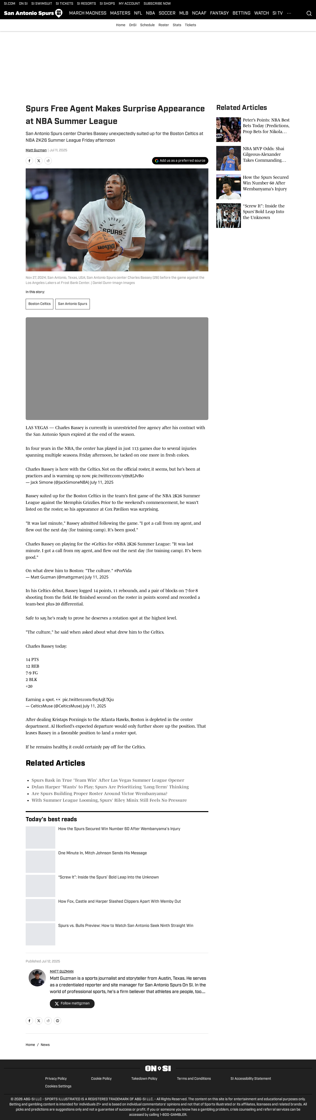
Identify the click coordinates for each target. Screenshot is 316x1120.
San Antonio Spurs (72, 304)
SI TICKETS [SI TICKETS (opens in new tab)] (64, 4)
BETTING (242, 13)
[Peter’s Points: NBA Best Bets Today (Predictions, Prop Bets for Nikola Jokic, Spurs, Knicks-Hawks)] (253, 129)
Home (120, 25)
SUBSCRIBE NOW (157, 4)
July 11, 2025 (101, 482)
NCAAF (199, 13)
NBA (150, 13)
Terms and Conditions (194, 1079)
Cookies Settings (58, 1086)
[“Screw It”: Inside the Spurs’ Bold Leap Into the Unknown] (253, 215)
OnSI (133, 25)
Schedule (147, 25)
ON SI (23, 4)
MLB (183, 13)
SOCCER (167, 13)
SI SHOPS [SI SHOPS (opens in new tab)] (107, 4)
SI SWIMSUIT (41, 4)
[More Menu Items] (289, 13)
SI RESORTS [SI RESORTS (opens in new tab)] (86, 4)
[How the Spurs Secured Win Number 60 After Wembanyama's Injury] (253, 187)
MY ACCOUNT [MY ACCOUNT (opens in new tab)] (129, 4)
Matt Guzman (36, 150)
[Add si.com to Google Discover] (180, 160)
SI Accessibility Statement (251, 1079)
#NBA (120, 543)
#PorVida (123, 570)
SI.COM (9, 4)
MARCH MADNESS (87, 13)
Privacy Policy (56, 1079)
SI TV (278, 13)
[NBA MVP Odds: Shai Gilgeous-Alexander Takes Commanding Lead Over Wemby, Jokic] (253, 158)
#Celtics (99, 543)
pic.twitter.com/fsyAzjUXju (88, 699)
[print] (57, 1020)
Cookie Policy (101, 1079)
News (45, 1045)
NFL (138, 13)
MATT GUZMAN (62, 972)
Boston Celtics (39, 304)
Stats (177, 25)
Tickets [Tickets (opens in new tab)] (190, 25)
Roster (163, 25)
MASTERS (120, 13)
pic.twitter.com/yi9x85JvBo (118, 475)
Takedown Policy (144, 1079)
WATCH (261, 13)
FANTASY (219, 13)
